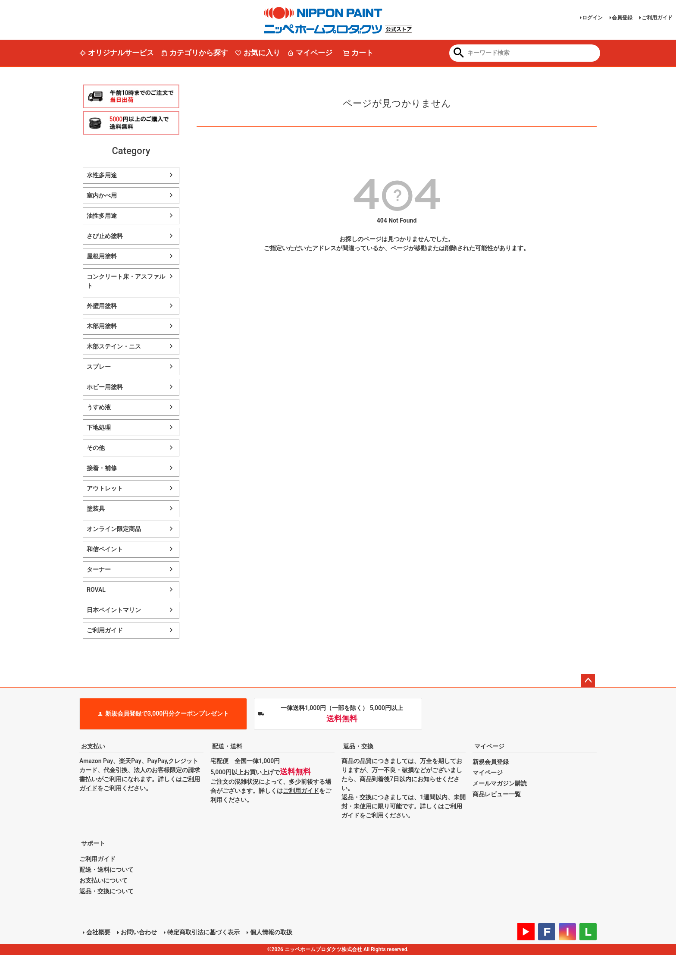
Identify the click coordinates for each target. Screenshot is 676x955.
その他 (96, 447)
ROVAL (96, 589)
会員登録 (622, 18)
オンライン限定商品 (114, 528)
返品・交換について (106, 891)
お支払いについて (103, 880)
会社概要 (98, 932)
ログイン (592, 18)
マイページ (309, 52)
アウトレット (105, 488)
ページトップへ (588, 681)
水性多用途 (102, 175)
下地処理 (99, 427)
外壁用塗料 (102, 305)
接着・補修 (102, 468)
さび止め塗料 (105, 235)
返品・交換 (358, 746)
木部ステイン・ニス (114, 346)
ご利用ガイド (657, 18)
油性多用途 (102, 215)
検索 (459, 53)
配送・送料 (227, 746)
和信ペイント (105, 549)
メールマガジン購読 (500, 783)
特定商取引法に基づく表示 (203, 932)
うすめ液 (99, 407)
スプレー (99, 366)
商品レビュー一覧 (497, 794)
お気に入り (257, 52)
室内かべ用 (102, 195)
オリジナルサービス (116, 52)
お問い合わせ (139, 932)
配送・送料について (106, 869)
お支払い (93, 746)
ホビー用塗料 (105, 386)
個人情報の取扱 (271, 932)
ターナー (99, 569)
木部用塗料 (102, 326)
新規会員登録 (491, 761)
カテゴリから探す (194, 52)
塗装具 (96, 508)
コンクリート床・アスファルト (126, 281)
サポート (93, 843)
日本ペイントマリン (114, 609)
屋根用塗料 (102, 256)
